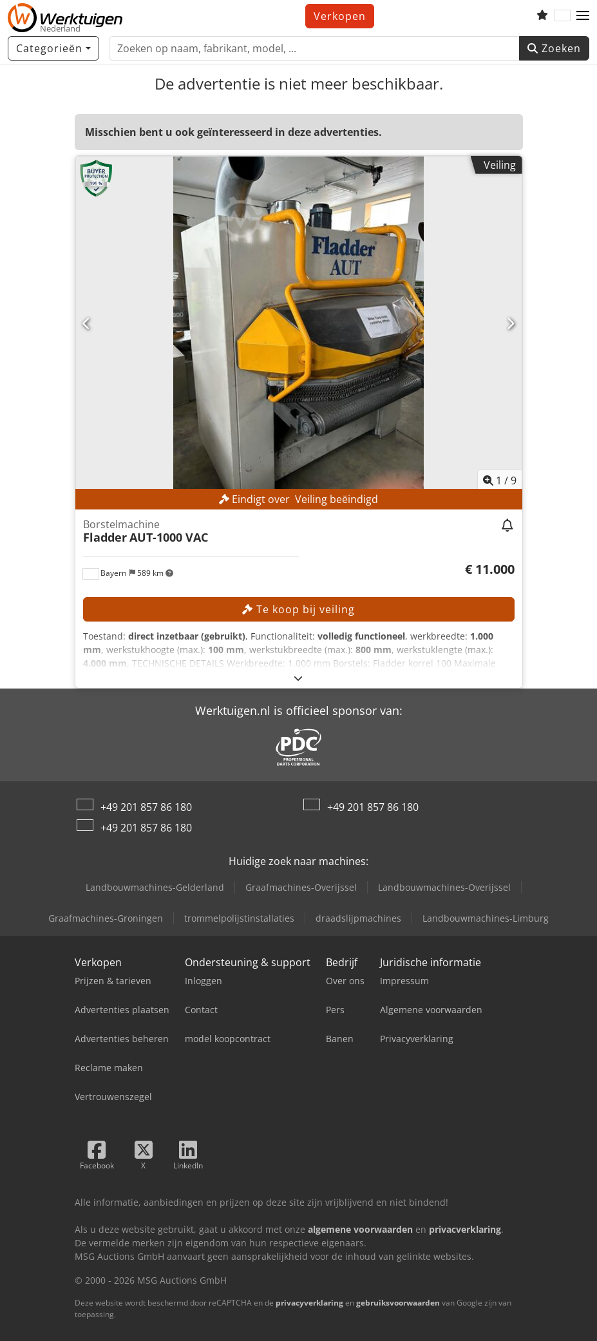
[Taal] (562, 16)
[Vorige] (87, 323)
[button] (582, 16)
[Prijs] (490, 569)
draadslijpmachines (358, 918)
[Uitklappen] (298, 678)
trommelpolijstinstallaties (239, 918)
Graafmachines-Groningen (105, 918)
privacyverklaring (309, 1302)
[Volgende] (511, 323)
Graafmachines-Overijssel (301, 887)
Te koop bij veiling (298, 609)
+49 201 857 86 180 (146, 807)
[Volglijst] (542, 16)
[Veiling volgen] (508, 526)
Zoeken (554, 48)
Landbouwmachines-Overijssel (444, 887)
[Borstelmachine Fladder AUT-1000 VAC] (299, 324)
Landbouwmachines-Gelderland (155, 887)
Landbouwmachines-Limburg (485, 918)
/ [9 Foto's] (499, 480)
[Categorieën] (53, 48)
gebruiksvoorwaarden (398, 1302)
